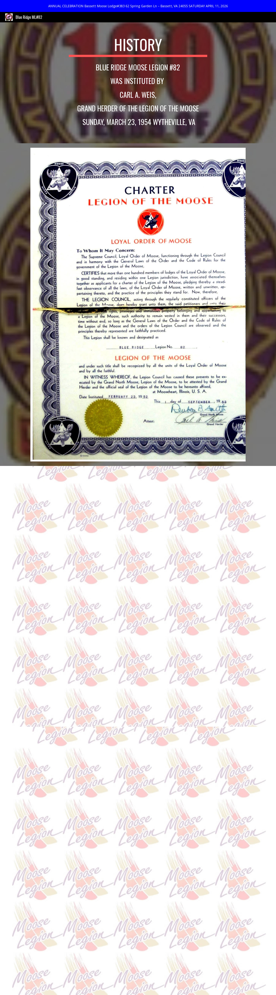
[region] (138, 6)
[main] (138, 46)
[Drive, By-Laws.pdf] (137, 861)
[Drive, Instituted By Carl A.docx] (156, 596)
